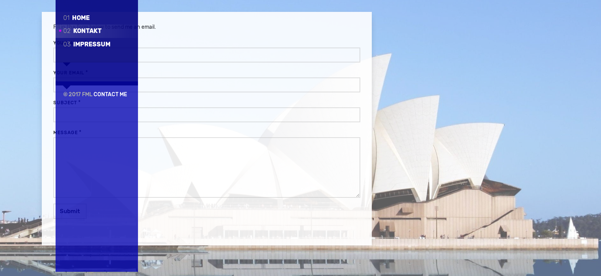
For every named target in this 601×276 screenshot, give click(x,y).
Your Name (176, 43)
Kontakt (82, 30)
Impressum (86, 44)
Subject (173, 103)
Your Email (176, 73)
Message (173, 133)
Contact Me (110, 87)
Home (76, 17)
